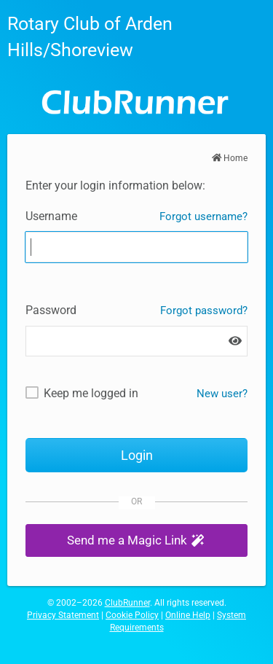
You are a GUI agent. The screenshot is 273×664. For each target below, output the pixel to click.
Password (50, 310)
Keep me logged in (91, 393)
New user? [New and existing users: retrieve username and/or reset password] (222, 393)
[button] (136, 540)
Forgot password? (204, 310)
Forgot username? (203, 216)
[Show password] (235, 341)
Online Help (187, 615)
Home (230, 158)
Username (51, 216)
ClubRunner (127, 603)
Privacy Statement (63, 615)
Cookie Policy (132, 615)
